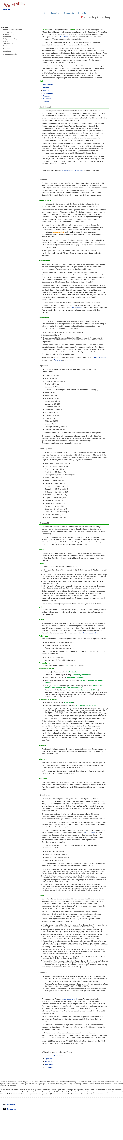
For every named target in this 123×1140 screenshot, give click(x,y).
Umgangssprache (8, 54)
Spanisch (5, 51)
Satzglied (5, 36)
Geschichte (64, 37)
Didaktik (82, 13)
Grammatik (69, 13)
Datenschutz (9, 1109)
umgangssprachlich (69, 999)
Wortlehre (6, 9)
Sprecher (46, 90)
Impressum (9, 1105)
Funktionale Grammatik (11, 30)
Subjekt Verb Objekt (10, 39)
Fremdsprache (48, 93)
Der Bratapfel (100, 358)
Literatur (46, 101)
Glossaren (91, 833)
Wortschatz (77, 308)
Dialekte (46, 87)
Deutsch (5, 49)
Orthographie (7, 34)
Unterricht (58, 360)
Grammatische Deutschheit (73, 170)
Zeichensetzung (8, 43)
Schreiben (55, 13)
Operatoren (6, 32)
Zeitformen (6, 46)
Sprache (43, 13)
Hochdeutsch (48, 84)
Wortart (4, 41)
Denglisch (49, 1067)
